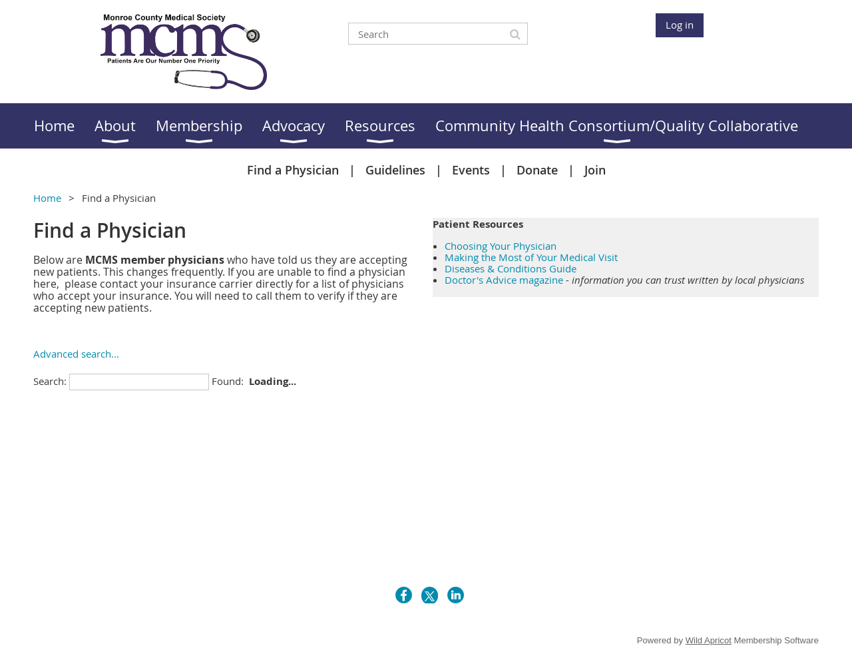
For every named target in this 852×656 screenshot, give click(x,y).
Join (595, 170)
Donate (537, 170)
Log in (680, 24)
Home (47, 197)
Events (471, 170)
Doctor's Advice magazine (504, 279)
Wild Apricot (709, 640)
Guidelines (395, 170)
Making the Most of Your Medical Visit (531, 257)
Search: (50, 381)
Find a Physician (293, 170)
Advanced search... (76, 353)
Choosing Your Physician (500, 245)
